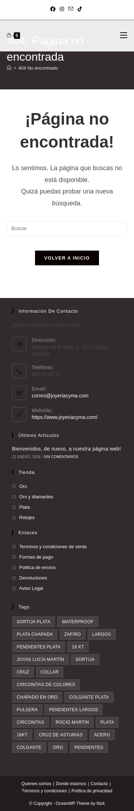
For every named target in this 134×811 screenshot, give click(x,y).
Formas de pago (36, 557)
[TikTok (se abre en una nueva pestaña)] (79, 9)
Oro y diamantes (36, 496)
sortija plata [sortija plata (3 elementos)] (34, 621)
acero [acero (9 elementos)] (102, 734)
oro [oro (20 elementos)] (58, 747)
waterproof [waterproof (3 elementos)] (78, 621)
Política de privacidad (91, 790)
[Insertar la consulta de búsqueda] (67, 229)
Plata (24, 507)
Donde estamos (71, 783)
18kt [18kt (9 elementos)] (22, 734)
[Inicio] (9, 68)
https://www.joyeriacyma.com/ (65, 417)
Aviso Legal (31, 588)
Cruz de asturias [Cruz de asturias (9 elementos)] (61, 734)
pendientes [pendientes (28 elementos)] (88, 747)
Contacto (99, 783)
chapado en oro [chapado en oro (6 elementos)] (37, 697)
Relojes (27, 517)
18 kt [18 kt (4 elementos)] (78, 646)
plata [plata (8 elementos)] (107, 722)
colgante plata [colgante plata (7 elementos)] (89, 697)
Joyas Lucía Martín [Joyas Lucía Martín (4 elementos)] (40, 659)
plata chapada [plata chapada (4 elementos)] (35, 634)
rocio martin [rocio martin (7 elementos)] (72, 722)
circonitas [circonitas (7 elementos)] (30, 722)
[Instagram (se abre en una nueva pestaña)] (62, 9)
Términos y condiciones (44, 790)
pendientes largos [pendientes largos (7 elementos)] (73, 709)
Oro (23, 486)
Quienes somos (36, 783)
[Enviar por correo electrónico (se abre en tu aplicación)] (70, 9)
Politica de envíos (37, 567)
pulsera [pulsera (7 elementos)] (27, 709)
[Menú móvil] (123, 35)
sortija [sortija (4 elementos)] (84, 659)
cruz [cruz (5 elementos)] (23, 672)
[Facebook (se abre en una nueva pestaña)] (54, 9)
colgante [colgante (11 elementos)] (29, 747)
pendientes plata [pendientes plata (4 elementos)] (39, 646)
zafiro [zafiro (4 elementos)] (72, 634)
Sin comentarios (61, 457)
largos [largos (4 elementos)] (101, 634)
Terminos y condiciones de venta (53, 546)
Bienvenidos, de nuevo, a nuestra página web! (66, 449)
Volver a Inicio (67, 258)
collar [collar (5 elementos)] (50, 672)
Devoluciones (33, 578)
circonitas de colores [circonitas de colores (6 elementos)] (46, 684)
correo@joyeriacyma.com (60, 395)
